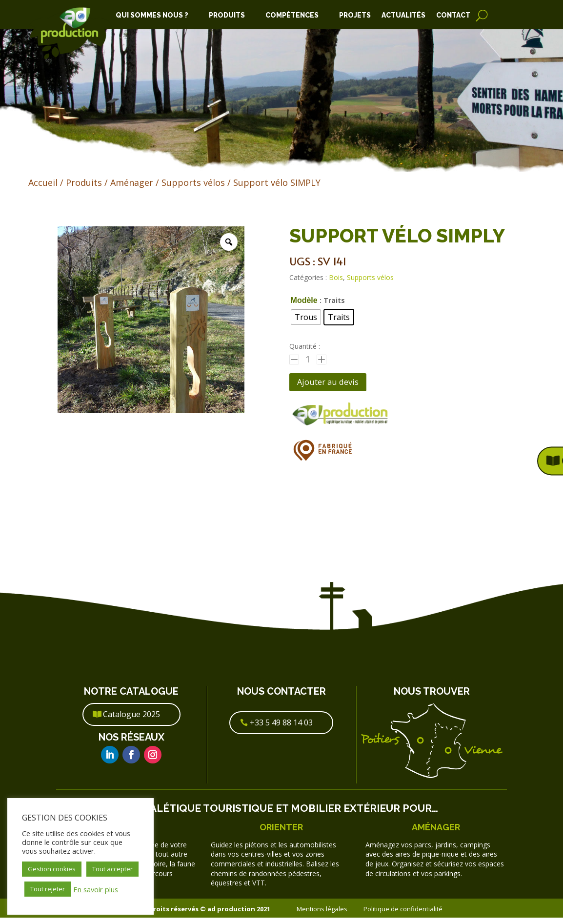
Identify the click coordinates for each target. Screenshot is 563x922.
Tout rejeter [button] (47, 888)
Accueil (43, 182)
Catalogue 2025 (131, 718)
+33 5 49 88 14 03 (281, 727)
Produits (227, 15)
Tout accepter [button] (112, 868)
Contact (453, 15)
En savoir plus (95, 889)
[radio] (306, 317)
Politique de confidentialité (402, 912)
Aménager (131, 182)
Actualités (403, 15)
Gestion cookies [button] (52, 868)
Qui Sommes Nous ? (152, 15)
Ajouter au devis (336, 384)
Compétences (292, 15)
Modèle (304, 300)
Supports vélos (193, 182)
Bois (336, 277)
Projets (355, 15)
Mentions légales (322, 912)
